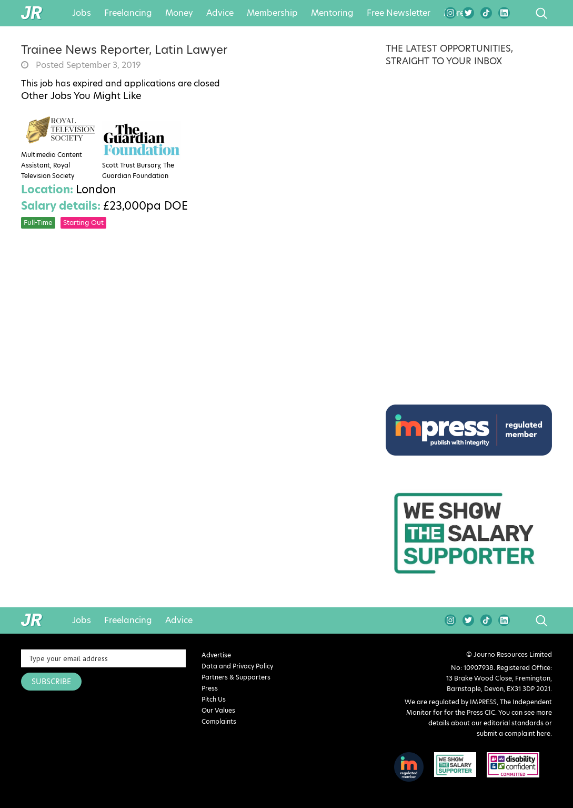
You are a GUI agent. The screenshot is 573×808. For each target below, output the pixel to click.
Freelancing (128, 13)
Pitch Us (214, 699)
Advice (220, 13)
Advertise (216, 655)
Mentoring (332, 13)
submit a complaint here (513, 733)
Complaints (219, 721)
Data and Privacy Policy (237, 666)
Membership (272, 13)
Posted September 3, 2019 (87, 65)
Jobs (81, 13)
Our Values (218, 710)
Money (179, 13)
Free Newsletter (398, 13)
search (521, 13)
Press (210, 688)
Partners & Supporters (236, 677)
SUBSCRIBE (51, 681)
